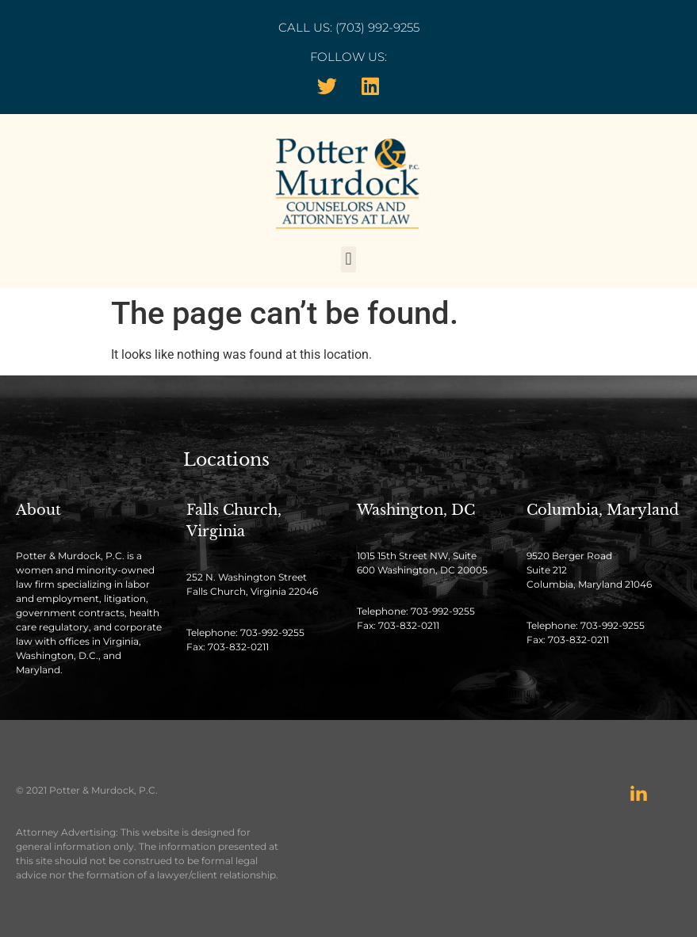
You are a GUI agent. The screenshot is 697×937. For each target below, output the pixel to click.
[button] (348, 259)
